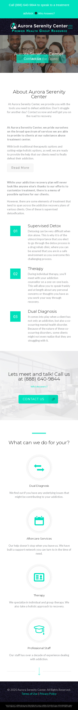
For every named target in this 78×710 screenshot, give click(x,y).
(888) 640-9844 (25, 5)
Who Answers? (46, 13)
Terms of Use (29, 693)
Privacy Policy (48, 693)
